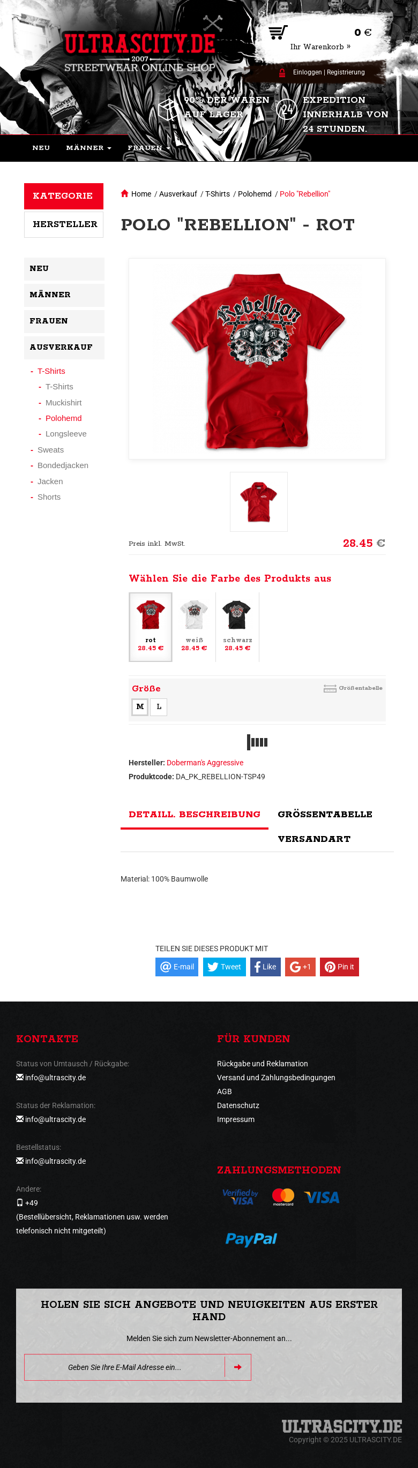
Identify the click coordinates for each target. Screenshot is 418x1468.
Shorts (49, 496)
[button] (89, 148)
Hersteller (65, 224)
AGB (224, 1091)
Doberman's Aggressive (205, 762)
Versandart (314, 839)
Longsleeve (66, 433)
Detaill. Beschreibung (194, 814)
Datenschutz (238, 1105)
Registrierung (346, 72)
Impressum (236, 1119)
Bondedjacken (63, 465)
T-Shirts (217, 194)
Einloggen (307, 72)
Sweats (51, 449)
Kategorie (63, 196)
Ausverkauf (178, 194)
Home (141, 194)
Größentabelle (361, 688)
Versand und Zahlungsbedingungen (276, 1077)
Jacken (50, 481)
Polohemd (255, 194)
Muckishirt (64, 402)
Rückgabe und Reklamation (262, 1063)
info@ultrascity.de (55, 1077)
